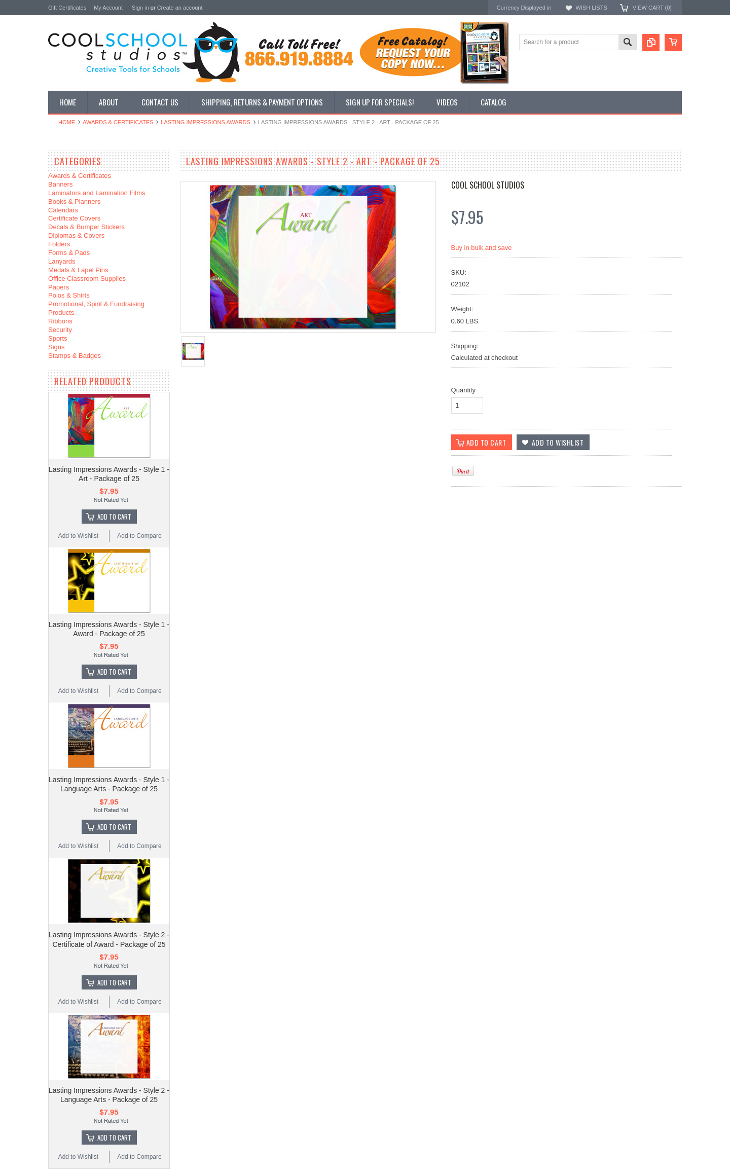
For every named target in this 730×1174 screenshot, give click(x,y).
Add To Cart (114, 516)
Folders (59, 244)
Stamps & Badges (74, 355)
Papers (58, 287)
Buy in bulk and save (481, 247)
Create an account (180, 8)
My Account (108, 8)
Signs (56, 347)
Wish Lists (591, 8)
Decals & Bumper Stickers (86, 227)
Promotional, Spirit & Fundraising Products (96, 308)
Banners (60, 184)
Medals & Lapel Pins (78, 270)
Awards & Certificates (118, 122)
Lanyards (61, 261)
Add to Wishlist (78, 535)
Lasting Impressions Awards (205, 122)
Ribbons (60, 321)
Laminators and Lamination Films (96, 193)
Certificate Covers (74, 218)
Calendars (63, 210)
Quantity (463, 390)
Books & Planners (74, 201)
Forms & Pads (69, 252)
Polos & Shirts (69, 295)
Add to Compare (139, 535)
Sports (57, 338)
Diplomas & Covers (76, 235)
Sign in (140, 8)
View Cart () (652, 8)
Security (60, 330)
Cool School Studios (487, 185)
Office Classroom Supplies (87, 278)
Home (66, 122)
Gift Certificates (67, 8)
